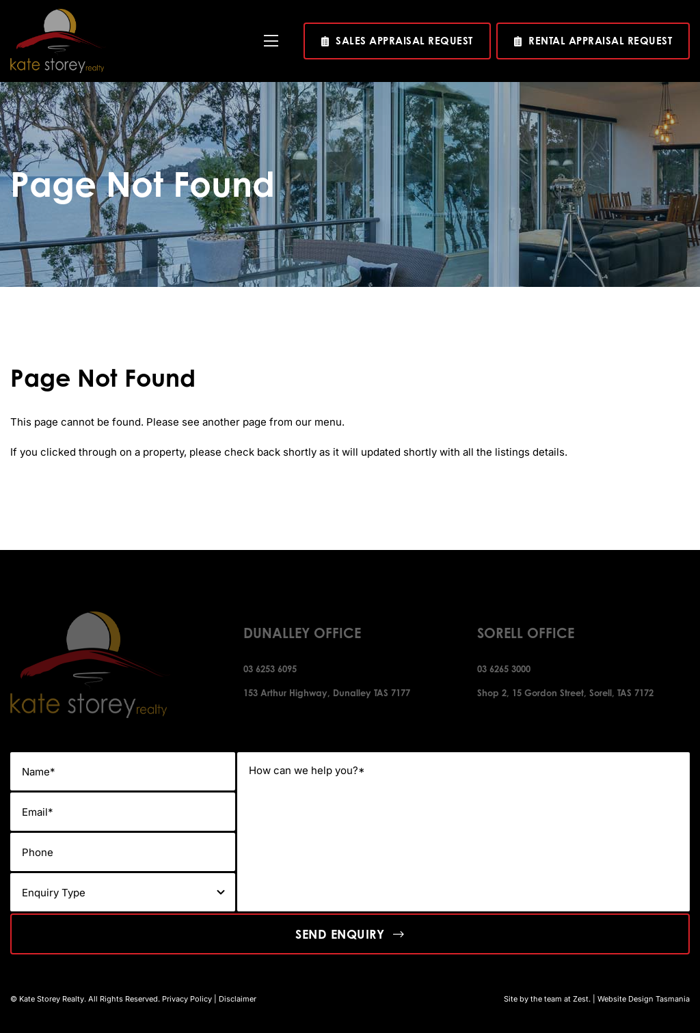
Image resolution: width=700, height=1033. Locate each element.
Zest (581, 999)
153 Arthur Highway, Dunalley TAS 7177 (326, 692)
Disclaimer (237, 999)
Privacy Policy (187, 999)
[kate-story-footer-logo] (58, 14)
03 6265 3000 (503, 668)
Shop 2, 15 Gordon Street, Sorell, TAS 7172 (565, 692)
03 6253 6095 (270, 668)
